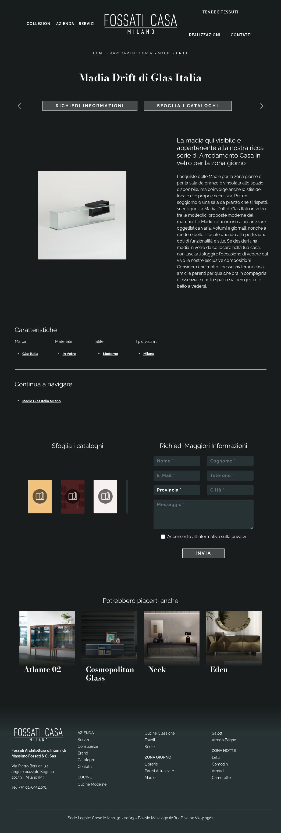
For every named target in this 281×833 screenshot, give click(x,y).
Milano (148, 352)
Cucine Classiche (160, 731)
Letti (216, 755)
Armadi (218, 769)
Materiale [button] (63, 339)
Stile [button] (99, 339)
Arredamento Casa (131, 51)
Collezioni (39, 23)
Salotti (217, 731)
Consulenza (88, 744)
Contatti (241, 34)
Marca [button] (20, 339)
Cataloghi (86, 758)
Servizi (87, 23)
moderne (110, 352)
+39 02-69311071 (33, 785)
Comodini (220, 762)
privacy (239, 534)
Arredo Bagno (224, 738)
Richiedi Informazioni (90, 103)
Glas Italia (30, 352)
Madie (164, 51)
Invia (203, 551)
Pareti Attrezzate (159, 769)
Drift (182, 51)
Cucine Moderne (92, 782)
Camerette (221, 776)
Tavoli (150, 738)
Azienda (65, 23)
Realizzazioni (204, 34)
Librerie (151, 762)
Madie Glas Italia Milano (41, 399)
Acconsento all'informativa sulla (206, 534)
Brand (83, 751)
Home (99, 51)
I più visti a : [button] (146, 339)
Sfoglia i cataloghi (188, 103)
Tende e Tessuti (220, 11)
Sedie (150, 745)
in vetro (69, 352)
